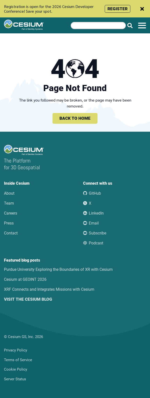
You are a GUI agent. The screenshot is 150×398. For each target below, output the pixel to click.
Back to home (75, 118)
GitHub (92, 193)
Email (91, 223)
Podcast (93, 243)
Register (117, 8)
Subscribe (94, 233)
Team (9, 203)
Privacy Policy (15, 350)
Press (9, 223)
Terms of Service (18, 360)
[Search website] (130, 25)
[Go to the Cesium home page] (33, 25)
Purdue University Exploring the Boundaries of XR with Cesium (58, 269)
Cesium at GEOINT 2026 (25, 279)
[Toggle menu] (142, 25)
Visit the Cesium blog (28, 299)
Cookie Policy (15, 369)
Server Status (15, 379)
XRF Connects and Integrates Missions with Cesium (49, 289)
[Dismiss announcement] (142, 8)
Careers (10, 213)
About (9, 193)
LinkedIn (93, 213)
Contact (11, 233)
